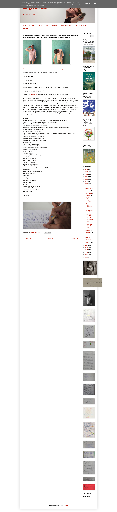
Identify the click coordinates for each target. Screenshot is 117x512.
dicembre (89, 186)
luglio (87, 198)
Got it (94, 4)
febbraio (88, 239)
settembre (89, 193)
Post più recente (27, 238)
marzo (88, 237)
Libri (40, 25)
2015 (86, 254)
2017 (86, 250)
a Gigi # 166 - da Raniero (89, 218)
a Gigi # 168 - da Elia (89, 211)
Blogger (66, 505)
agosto (88, 195)
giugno (88, 230)
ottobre (88, 190)
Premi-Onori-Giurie (80, 25)
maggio (88, 232)
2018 (86, 247)
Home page (51, 238)
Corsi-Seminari (66, 25)
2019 (86, 245)
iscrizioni (34, 94)
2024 (86, 174)
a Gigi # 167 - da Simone (89, 214)
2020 (86, 183)
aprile (88, 235)
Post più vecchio (74, 238)
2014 (86, 257)
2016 (86, 252)
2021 (86, 181)
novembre (89, 188)
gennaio (88, 242)
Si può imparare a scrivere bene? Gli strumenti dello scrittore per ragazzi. (44, 69)
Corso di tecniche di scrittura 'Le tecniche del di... (89, 224)
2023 (86, 176)
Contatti (25, 28)
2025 (86, 172)
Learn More (87, 4)
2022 (86, 179)
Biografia (32, 25)
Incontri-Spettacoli (51, 25)
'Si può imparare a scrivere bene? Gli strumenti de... (90, 206)
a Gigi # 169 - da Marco (89, 200)
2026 (86, 169)
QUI (31, 195)
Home (24, 25)
